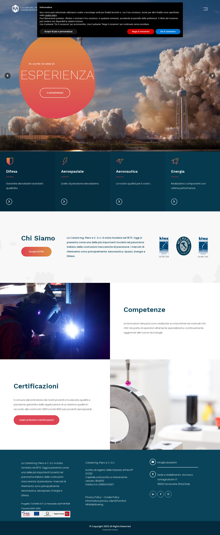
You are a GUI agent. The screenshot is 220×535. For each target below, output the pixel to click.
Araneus (115, 530)
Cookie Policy (111, 497)
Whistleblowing (94, 504)
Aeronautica (127, 171)
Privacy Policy (93, 497)
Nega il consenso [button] (140, 31)
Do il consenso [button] (168, 31)
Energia (177, 171)
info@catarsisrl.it (167, 462)
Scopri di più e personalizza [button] (58, 31)
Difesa (11, 171)
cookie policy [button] (51, 15)
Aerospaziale (72, 171)
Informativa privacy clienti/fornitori (105, 501)
